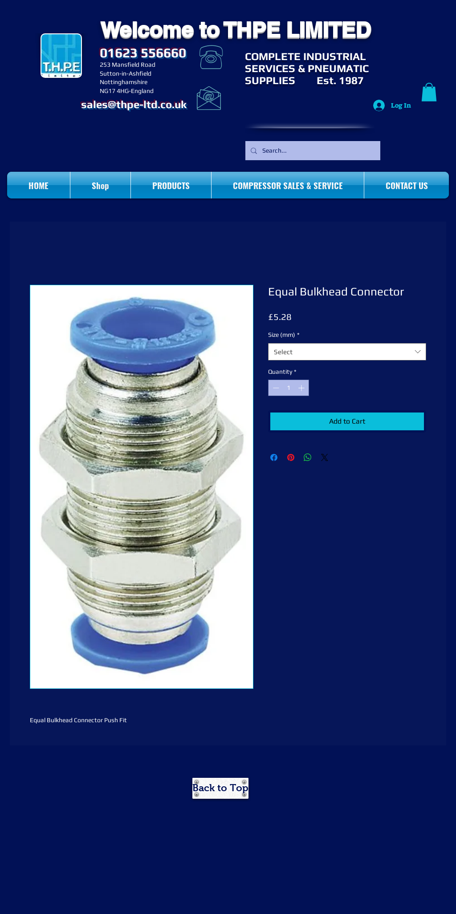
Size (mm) (284, 334)
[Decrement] (275, 388)
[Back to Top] (220, 788)
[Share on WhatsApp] (307, 457)
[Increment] (302, 388)
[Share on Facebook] (274, 457)
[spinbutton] (289, 388)
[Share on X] (324, 457)
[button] (429, 92)
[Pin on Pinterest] (290, 457)
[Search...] (312, 150)
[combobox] (347, 351)
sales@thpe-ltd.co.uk (134, 104)
